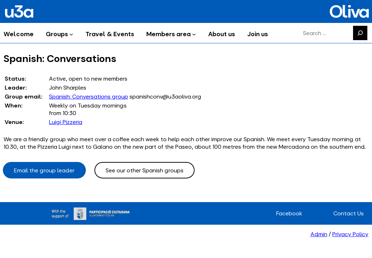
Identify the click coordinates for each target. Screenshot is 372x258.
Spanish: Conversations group (88, 96)
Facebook (289, 213)
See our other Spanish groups (144, 170)
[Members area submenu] (194, 34)
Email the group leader (44, 170)
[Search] (360, 33)
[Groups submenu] (71, 34)
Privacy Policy (350, 234)
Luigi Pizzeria (65, 122)
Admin (318, 234)
